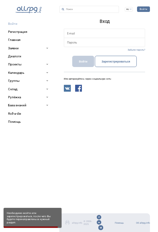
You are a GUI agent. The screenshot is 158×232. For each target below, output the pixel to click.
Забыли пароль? (126, 88)
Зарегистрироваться (98, 106)
